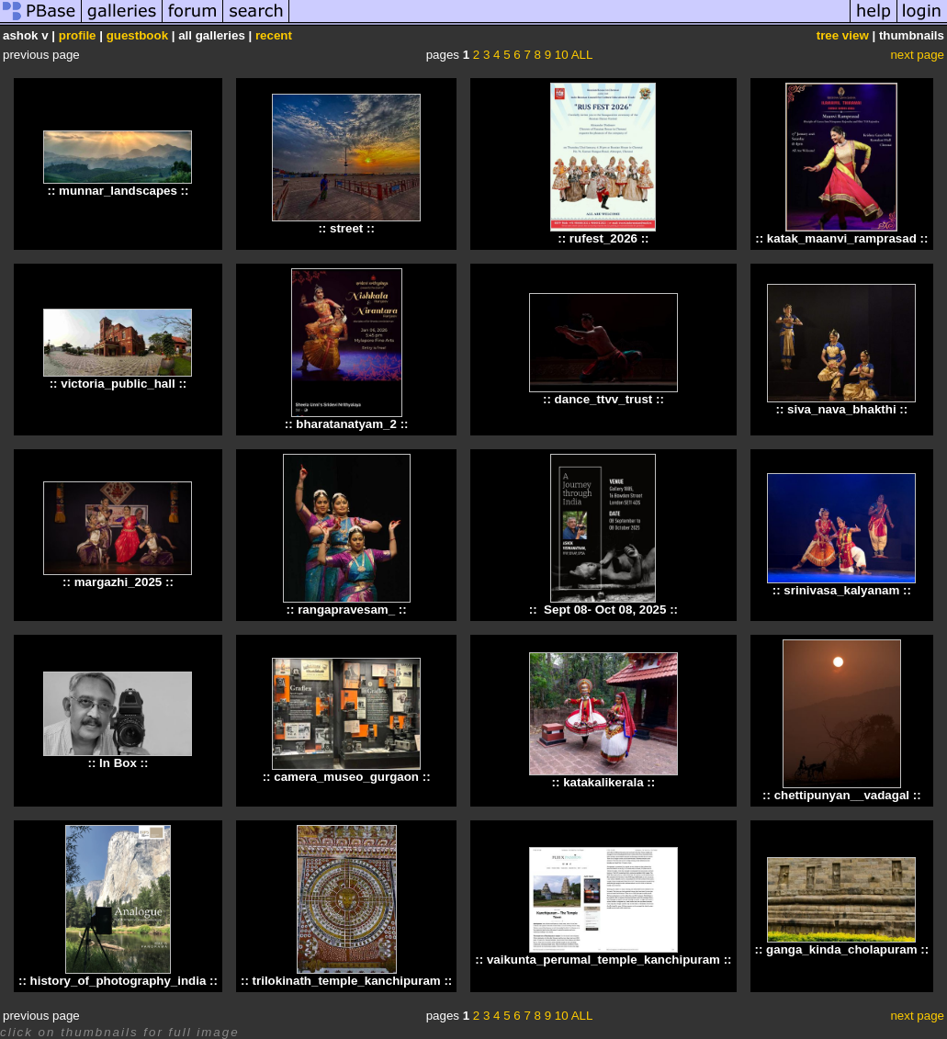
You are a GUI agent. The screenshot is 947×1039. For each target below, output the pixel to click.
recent (273, 35)
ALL (582, 55)
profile (77, 35)
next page (917, 55)
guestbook (137, 35)
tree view (843, 35)
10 (562, 55)
